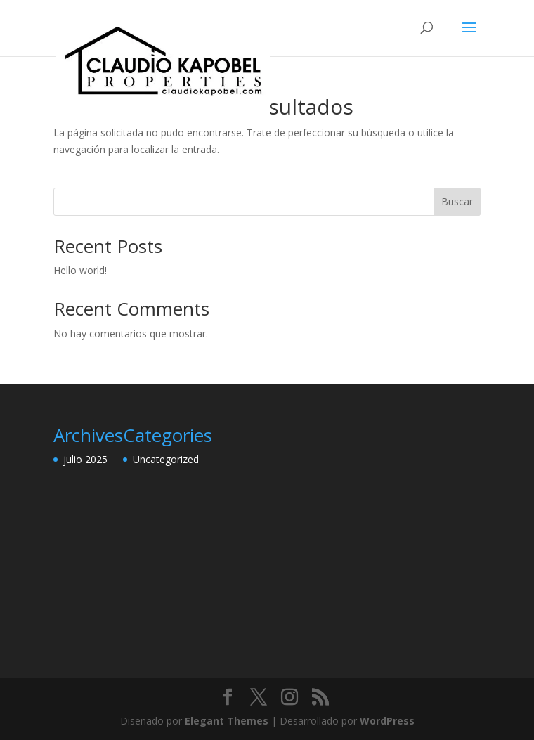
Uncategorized (166, 459)
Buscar (457, 201)
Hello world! (80, 270)
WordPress (387, 720)
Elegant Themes (226, 720)
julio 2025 (85, 459)
